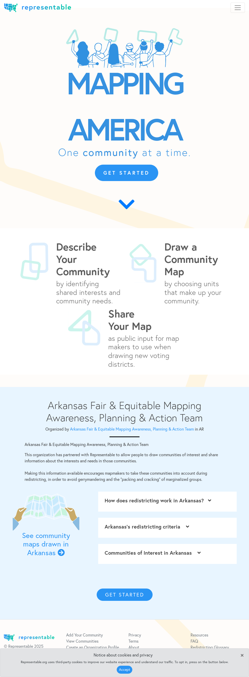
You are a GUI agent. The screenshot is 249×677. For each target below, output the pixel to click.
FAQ (194, 641)
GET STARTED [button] (126, 172)
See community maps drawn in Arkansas (46, 544)
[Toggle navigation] (238, 8)
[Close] (242, 655)
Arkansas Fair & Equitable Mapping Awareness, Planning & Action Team (132, 429)
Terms (133, 641)
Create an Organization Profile (92, 647)
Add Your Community (84, 635)
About (133, 647)
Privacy (134, 635)
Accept (124, 669)
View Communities (82, 641)
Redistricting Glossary (210, 647)
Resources (199, 635)
